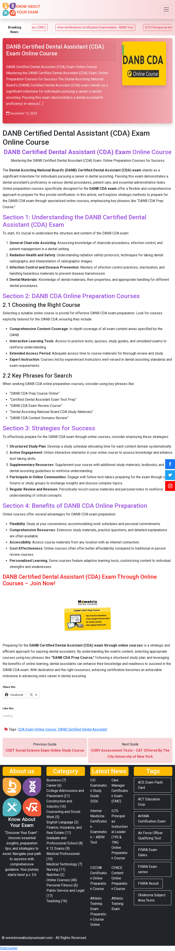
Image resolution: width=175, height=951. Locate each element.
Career (51, 785)
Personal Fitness (59, 885)
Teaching (53, 901)
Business (53, 780)
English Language (59, 822)
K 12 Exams (55, 848)
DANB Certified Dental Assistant (82, 729)
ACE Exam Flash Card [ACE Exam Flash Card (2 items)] (150, 785)
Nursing (52, 869)
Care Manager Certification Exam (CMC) (119, 790)
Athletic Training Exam (117, 903)
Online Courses (58, 880)
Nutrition (52, 875)
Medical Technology (61, 864)
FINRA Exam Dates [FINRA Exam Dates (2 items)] (147, 852)
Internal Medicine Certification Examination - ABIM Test (108, 27)
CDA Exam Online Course (37, 729)
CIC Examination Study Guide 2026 (98, 790)
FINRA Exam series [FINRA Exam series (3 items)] (147, 869)
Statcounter (9, 948)
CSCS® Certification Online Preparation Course (98, 878)
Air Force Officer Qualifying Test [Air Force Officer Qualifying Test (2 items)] (150, 835)
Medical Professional (63, 854)
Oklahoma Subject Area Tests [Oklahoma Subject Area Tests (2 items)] (151, 897)
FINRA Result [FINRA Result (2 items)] (148, 883)
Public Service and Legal (65, 890)
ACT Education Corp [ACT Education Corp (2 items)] (149, 802)
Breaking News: (14, 30)
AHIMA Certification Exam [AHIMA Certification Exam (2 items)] (152, 818)
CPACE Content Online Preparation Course (119, 878)
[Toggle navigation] (166, 9)
